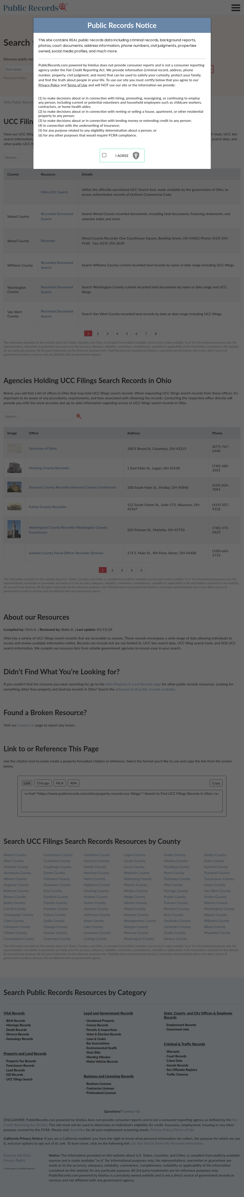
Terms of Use (77, 85)
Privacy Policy (49, 85)
